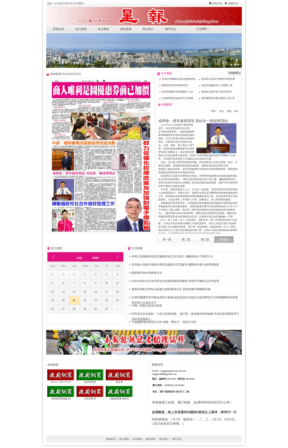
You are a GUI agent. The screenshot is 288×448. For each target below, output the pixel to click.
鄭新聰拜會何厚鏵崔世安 (175, 85)
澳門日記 (170, 29)
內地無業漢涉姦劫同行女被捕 (177, 98)
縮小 (236, 111)
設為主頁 (217, 3)
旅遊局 (119, 380)
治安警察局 (90, 397)
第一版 (167, 239)
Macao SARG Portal (61, 380)
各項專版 (103, 29)
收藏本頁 (233, 3)
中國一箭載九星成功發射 (146, 305)
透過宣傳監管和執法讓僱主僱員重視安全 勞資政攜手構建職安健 (171, 289)
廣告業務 (125, 29)
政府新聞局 (90, 380)
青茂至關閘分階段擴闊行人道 (177, 91)
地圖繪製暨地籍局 (119, 397)
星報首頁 (58, 29)
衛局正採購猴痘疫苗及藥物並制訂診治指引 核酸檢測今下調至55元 (172, 256)
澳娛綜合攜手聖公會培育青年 (216, 91)
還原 (229, 111)
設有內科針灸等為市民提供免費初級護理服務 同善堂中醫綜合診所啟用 (175, 281)
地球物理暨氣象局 (61, 397)
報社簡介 (148, 29)
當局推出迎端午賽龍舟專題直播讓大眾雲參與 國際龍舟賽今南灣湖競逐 (175, 264)
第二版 (186, 239)
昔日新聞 (81, 29)
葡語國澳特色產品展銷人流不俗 (218, 98)
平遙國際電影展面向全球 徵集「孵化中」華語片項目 (164, 322)
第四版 (224, 239)
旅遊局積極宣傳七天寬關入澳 (216, 85)
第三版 (205, 239)
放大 (221, 111)
